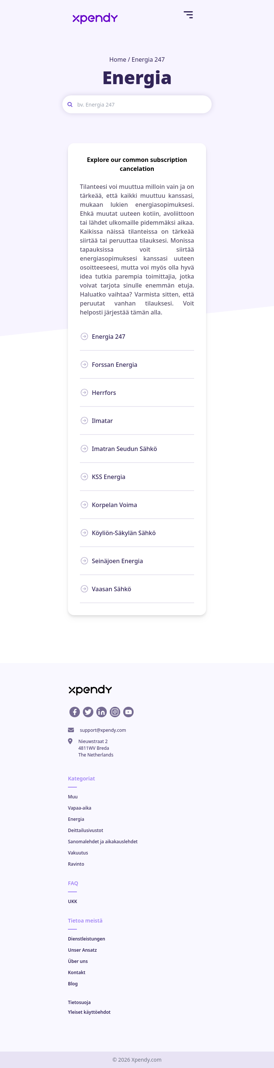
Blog (73, 983)
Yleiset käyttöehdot (89, 1012)
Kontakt (76, 972)
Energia (76, 819)
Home (118, 59)
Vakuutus (78, 853)
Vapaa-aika (79, 808)
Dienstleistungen (86, 939)
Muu (73, 797)
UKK (72, 901)
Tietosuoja (79, 1002)
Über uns (78, 961)
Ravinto (76, 864)
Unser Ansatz (82, 950)
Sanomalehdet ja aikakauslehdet (103, 841)
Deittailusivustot (85, 830)
